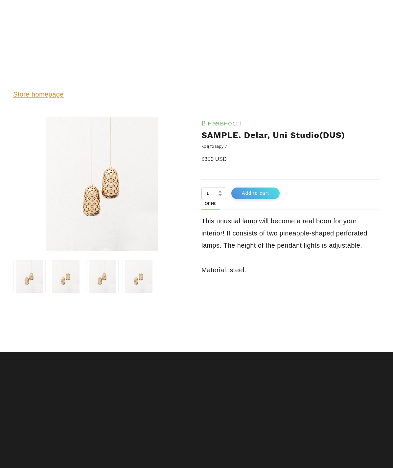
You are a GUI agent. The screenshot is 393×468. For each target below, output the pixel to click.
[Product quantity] (212, 193)
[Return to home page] (33, 27)
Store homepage (38, 94)
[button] (220, 191)
